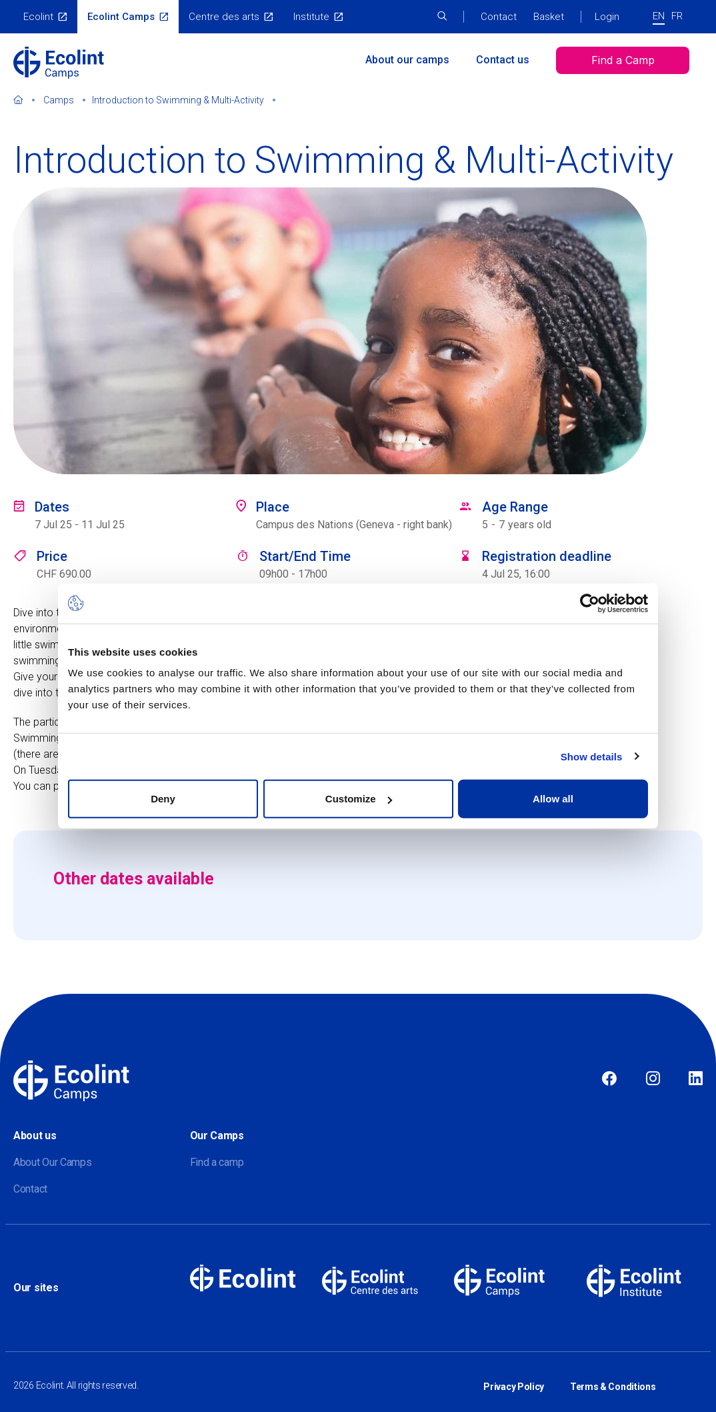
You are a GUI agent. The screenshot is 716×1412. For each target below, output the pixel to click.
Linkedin (696, 1079)
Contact (499, 17)
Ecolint (38, 17)
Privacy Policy (513, 1377)
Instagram (653, 1079)
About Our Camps (52, 1162)
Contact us (502, 59)
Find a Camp (623, 60)
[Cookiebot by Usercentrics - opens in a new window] (589, 603)
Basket (548, 17)
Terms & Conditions (613, 1377)
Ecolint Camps (121, 17)
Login (607, 17)
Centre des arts (224, 17)
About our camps (407, 59)
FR (677, 16)
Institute (311, 17)
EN (659, 16)
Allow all (553, 798)
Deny (163, 798)
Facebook (609, 1079)
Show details (592, 756)
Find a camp (217, 1162)
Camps (58, 100)
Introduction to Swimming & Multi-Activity (178, 100)
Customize (358, 798)
